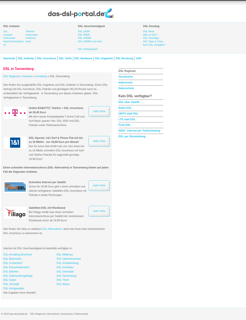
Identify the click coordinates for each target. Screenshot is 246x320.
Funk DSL (124, 124)
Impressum (125, 82)
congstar (7, 34)
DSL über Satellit (129, 102)
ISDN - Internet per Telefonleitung (139, 130)
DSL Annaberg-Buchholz (17, 254)
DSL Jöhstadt (11, 284)
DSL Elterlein (11, 271)
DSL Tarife (65, 58)
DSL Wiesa (63, 284)
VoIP (138, 58)
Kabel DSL (125, 107)
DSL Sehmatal (65, 271)
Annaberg (41, 76)
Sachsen (27, 76)
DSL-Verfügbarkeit (88, 49)
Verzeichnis (125, 76)
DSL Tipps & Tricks (153, 41)
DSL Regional (11, 76)
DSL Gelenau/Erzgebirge (17, 275)
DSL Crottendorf (12, 263)
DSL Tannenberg (66, 275)
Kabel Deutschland (13, 41)
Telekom (30, 31)
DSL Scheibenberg (68, 263)
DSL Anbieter (26, 58)
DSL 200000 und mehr (90, 41)
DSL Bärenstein (12, 258)
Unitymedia (9, 38)
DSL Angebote (104, 58)
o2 (4, 44)
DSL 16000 (84, 31)
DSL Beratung (124, 58)
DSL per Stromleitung (132, 136)
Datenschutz (126, 88)
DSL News (148, 31)
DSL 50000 (84, 34)
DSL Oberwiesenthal (69, 258)
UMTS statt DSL (128, 113)
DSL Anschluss (46, 58)
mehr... (29, 41)
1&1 (5, 31)
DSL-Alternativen (52, 228)
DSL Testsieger (151, 38)
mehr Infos (99, 111)
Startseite (9, 58)
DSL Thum (63, 279)
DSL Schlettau (65, 267)
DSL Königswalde (13, 288)
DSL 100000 (84, 38)
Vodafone (31, 38)
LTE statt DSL (126, 119)
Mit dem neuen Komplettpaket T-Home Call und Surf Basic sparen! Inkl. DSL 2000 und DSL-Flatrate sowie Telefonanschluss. (56, 116)
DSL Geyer (9, 279)
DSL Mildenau (65, 254)
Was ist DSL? (150, 34)
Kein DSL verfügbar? (154, 44)
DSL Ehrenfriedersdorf (16, 267)
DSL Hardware (83, 58)
